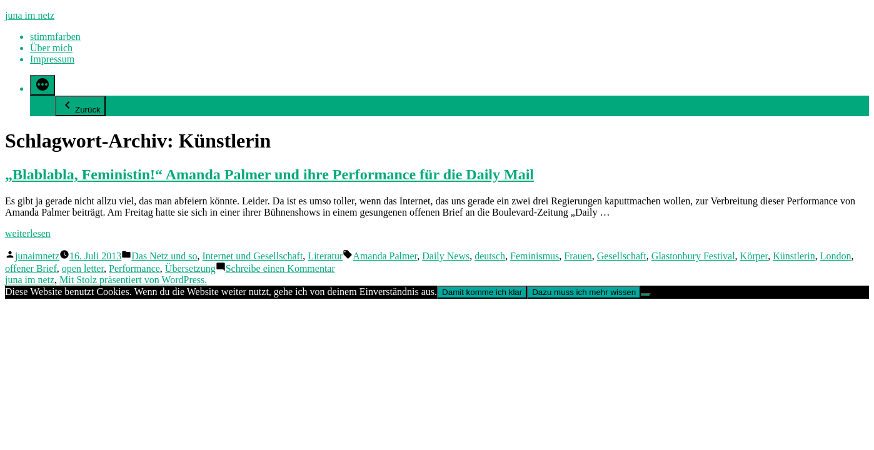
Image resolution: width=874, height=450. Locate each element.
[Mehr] (42, 85)
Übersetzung (190, 268)
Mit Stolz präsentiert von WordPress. (133, 279)
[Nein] (646, 295)
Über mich (51, 47)
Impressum (52, 59)
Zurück (80, 106)
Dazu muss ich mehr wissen (584, 292)
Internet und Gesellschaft (253, 256)
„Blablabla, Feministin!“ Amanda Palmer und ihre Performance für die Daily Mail (269, 174)
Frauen (577, 256)
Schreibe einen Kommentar (280, 268)
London (835, 256)
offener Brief (31, 268)
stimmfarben (55, 36)
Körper (754, 256)
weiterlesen (28, 233)
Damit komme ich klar (482, 292)
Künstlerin (794, 256)
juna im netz (29, 15)
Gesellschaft (621, 256)
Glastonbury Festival (693, 256)
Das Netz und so (164, 256)
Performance (134, 268)
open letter (83, 268)
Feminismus (534, 256)
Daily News (446, 256)
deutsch (490, 256)
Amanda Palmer (385, 256)
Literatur (325, 256)
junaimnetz (37, 256)
